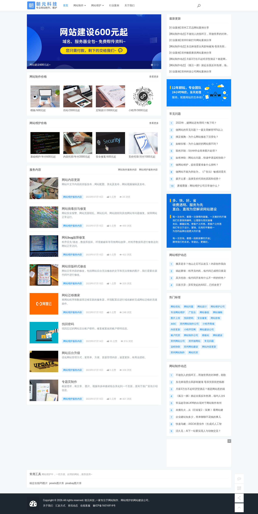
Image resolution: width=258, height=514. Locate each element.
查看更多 (154, 83)
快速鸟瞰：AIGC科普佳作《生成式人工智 (199, 423)
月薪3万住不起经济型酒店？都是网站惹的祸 (210, 59)
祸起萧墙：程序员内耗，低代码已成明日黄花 (201, 270)
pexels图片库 (56, 483)
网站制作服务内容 (127, 176)
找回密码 (68, 330)
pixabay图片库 (73, 483)
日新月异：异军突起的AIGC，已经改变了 (199, 284)
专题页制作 (70, 388)
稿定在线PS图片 (39, 483)
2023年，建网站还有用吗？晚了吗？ (196, 122)
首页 (65, 5)
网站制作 (79, 5)
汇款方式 (60, 505)
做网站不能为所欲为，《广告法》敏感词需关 (201, 171)
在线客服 (85, 505)
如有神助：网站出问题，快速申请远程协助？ (201, 157)
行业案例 (114, 5)
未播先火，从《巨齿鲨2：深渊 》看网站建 (199, 409)
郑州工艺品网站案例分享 (195, 27)
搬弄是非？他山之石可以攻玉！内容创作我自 (201, 263)
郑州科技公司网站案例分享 (196, 71)
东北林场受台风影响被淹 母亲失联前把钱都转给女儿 (215, 46)
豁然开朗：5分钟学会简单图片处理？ (196, 150)
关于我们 (130, 5)
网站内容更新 (71, 186)
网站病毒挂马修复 (75, 215)
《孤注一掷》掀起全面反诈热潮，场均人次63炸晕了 (215, 65)
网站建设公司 (140, 500)
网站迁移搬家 (71, 301)
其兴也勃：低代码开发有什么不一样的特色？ (201, 277)
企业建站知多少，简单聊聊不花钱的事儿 (198, 416)
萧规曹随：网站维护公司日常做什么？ (198, 185)
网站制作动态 (177, 33)
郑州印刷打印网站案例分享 (196, 40)
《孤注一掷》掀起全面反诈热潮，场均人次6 (200, 395)
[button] (37, 44)
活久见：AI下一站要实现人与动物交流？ (198, 430)
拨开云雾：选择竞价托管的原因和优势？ (198, 178)
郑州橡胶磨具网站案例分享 (196, 52)
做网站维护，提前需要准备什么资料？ (197, 164)
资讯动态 (73, 505)
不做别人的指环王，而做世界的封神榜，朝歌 (201, 374)
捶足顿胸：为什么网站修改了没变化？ (197, 136)
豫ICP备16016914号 (104, 505)
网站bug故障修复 (74, 244)
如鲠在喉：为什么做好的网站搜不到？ (197, 143)
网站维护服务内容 (148, 176)
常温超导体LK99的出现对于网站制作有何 (199, 402)
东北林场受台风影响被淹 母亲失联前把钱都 (200, 381)
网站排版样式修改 (75, 273)
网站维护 (97, 5)
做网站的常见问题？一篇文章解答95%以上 (199, 129)
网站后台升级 (71, 359)
